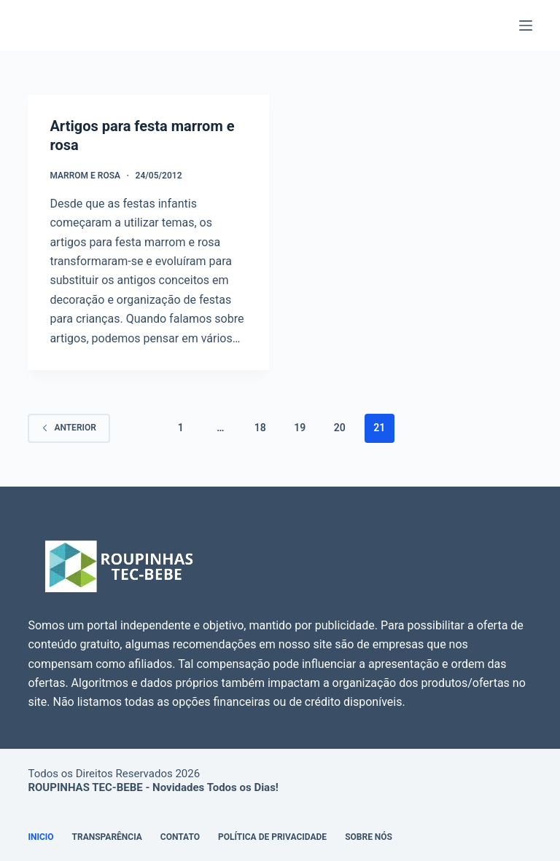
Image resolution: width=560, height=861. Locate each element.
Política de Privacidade (272, 837)
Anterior (69, 427)
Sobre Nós (368, 837)
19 (300, 427)
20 (340, 427)
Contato (180, 837)
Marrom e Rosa (85, 175)
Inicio (40, 837)
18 (260, 427)
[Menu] (525, 25)
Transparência (107, 837)
